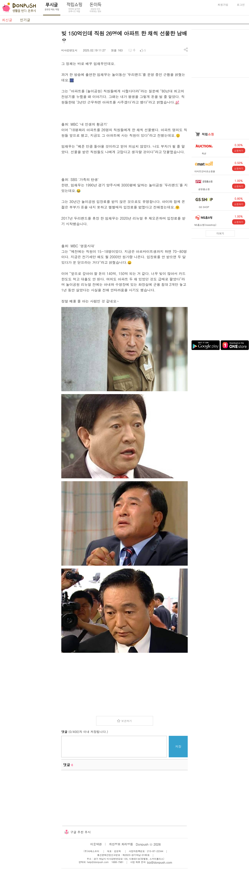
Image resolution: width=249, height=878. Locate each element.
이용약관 (96, 844)
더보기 (220, 233)
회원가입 (223, 5)
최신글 (7, 19)
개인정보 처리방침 (121, 844)
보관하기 (126, 721)
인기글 (25, 19)
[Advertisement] (28, 86)
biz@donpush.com (159, 862)
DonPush (19, 7)
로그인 (241, 5)
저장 (178, 746)
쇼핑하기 (238, 150)
